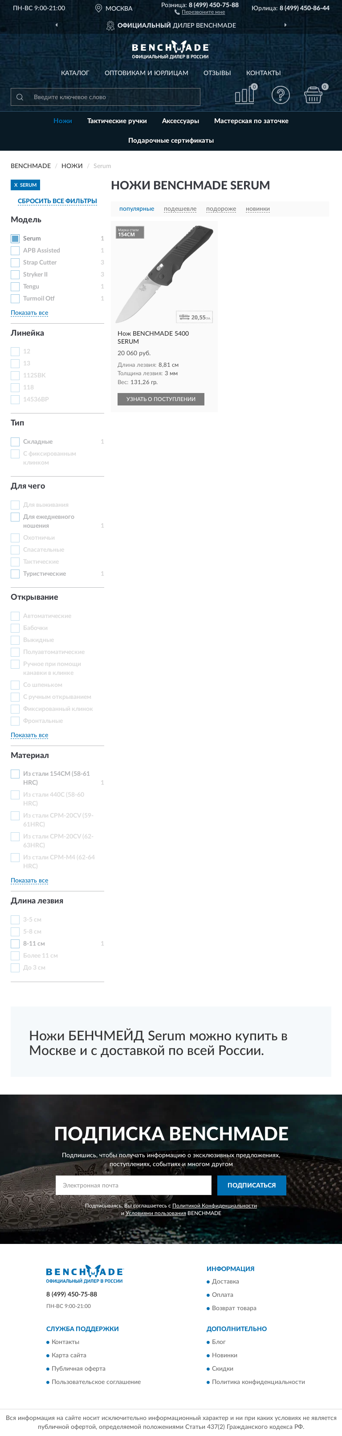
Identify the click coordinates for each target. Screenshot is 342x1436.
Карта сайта (69, 1355)
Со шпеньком (42, 685)
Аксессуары (180, 121)
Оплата (222, 1295)
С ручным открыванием (57, 697)
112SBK (34, 376)
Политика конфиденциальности (258, 1382)
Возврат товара (234, 1309)
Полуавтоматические (54, 652)
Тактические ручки (117, 121)
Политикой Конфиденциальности (214, 1205)
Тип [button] (17, 423)
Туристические (44, 574)
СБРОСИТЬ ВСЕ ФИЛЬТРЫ (57, 201)
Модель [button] (26, 220)
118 (28, 388)
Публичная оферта (79, 1369)
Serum (32, 239)
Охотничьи (39, 538)
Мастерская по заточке (251, 121)
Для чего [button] (28, 486)
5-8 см (32, 932)
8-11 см (34, 944)
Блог (219, 1342)
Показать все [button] (29, 313)
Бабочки (35, 628)
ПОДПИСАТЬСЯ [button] (252, 1186)
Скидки (222, 1369)
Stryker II (35, 275)
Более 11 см (40, 956)
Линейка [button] (27, 333)
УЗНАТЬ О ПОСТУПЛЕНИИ (160, 399)
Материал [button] (30, 756)
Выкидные (38, 640)
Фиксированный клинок (58, 709)
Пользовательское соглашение (96, 1382)
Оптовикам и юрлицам (146, 73)
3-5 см (32, 920)
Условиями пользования (156, 1213)
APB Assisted (41, 251)
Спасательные (43, 550)
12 (26, 352)
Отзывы (217, 73)
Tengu (31, 287)
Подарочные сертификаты (171, 140)
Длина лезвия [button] (37, 901)
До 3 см (34, 968)
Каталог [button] (75, 73)
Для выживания (46, 505)
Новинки (224, 1355)
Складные (38, 442)
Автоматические (47, 616)
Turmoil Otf (39, 299)
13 (26, 364)
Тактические (41, 562)
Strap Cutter (40, 263)
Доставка (225, 1282)
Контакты (263, 73)
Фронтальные (43, 721)
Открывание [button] (34, 598)
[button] (200, 11)
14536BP (36, 400)
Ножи (62, 121)
